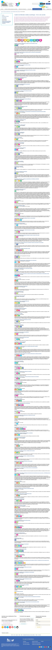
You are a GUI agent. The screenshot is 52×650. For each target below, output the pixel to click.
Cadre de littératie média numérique (15, 11)
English (49, 1)
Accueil (2, 11)
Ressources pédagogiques (7, 11)
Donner (48, 3)
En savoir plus (23, 623)
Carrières (24, 641)
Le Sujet (37, 623)
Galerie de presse (35, 641)
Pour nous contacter (26, 644)
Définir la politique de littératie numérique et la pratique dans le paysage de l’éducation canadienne (6, 22)
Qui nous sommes (26, 642)
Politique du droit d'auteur (36, 642)
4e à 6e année (4, 17)
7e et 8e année (4, 18)
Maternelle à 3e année (5, 16)
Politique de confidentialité (36, 644)
